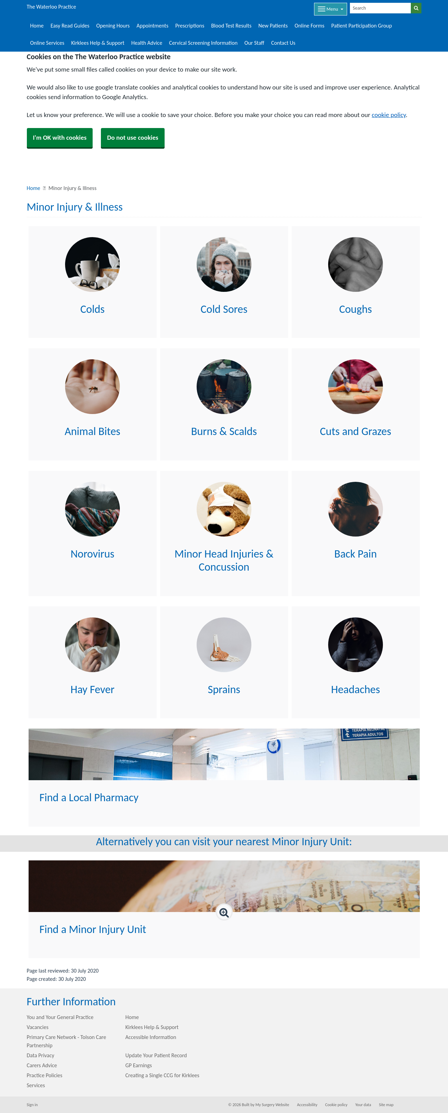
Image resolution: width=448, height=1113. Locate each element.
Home (37, 25)
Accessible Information (150, 1037)
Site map (386, 1104)
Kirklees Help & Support (97, 43)
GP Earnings (138, 1065)
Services (36, 1085)
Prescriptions (189, 25)
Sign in (32, 1104)
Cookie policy (336, 1104)
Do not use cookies (132, 137)
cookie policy (389, 115)
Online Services (47, 43)
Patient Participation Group (361, 25)
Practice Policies (45, 1075)
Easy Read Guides (70, 25)
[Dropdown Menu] (330, 9)
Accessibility (307, 1104)
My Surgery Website (272, 1104)
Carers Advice (42, 1065)
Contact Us (283, 43)
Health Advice (146, 43)
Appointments (152, 25)
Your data (363, 1104)
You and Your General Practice (60, 1017)
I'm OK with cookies (60, 137)
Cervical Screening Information (203, 43)
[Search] (380, 8)
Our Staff (254, 43)
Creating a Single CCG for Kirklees (162, 1075)
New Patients (273, 25)
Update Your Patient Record (156, 1055)
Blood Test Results (231, 25)
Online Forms (310, 25)
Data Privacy (40, 1055)
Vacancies (38, 1027)
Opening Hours (113, 25)
